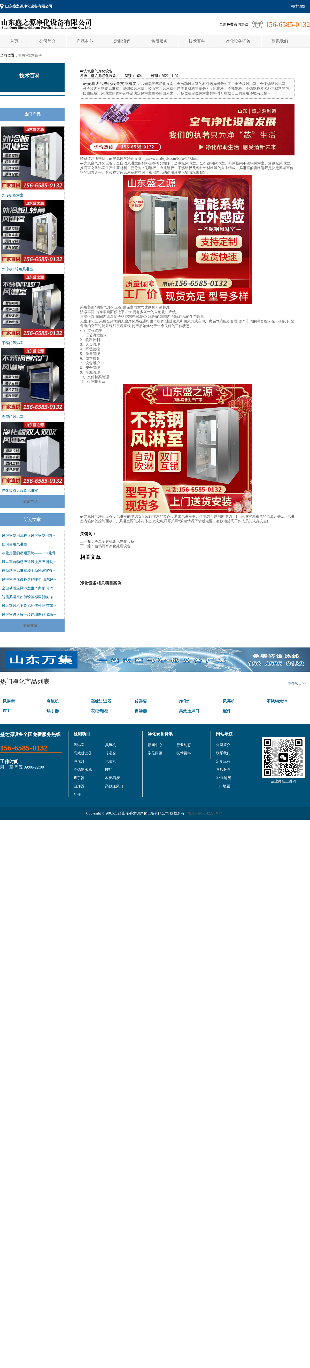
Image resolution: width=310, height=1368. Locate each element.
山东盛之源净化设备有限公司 (28, 6)
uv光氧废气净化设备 (125, 159)
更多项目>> (297, 683)
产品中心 (84, 41)
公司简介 (47, 41)
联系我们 (280, 41)
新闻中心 (155, 745)
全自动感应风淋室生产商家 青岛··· (29, 588)
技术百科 (197, 41)
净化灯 (185, 701)
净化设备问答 (238, 41)
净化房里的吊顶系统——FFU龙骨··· (30, 553)
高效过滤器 (101, 701)
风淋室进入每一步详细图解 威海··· (29, 614)
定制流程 (122, 41)
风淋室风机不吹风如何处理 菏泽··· (29, 606)
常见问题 (155, 753)
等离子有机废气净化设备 (114, 541)
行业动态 (183, 745)
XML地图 (223, 778)
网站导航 (224, 734)
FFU (7, 711)
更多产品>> (32, 502)
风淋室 (9, 701)
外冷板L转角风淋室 (17, 269)
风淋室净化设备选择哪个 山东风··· (29, 579)
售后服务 (159, 41)
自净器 (141, 711)
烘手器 (53, 711)
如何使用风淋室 (14, 544)
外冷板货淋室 (13, 195)
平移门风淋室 (13, 343)
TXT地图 (223, 786)
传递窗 (141, 701)
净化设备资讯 (160, 734)
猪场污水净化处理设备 (113, 546)
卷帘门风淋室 (13, 417)
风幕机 (229, 701)
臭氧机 (53, 701)
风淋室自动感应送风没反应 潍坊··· (29, 562)
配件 (227, 711)
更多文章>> (32, 626)
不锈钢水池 (277, 701)
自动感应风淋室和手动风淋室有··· (28, 571)
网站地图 (297, 6)
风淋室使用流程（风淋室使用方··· (28, 535)
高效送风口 (189, 711)
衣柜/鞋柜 (99, 711)
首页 (14, 41)
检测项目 (82, 734)
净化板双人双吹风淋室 (20, 491)
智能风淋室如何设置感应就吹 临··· (29, 597)
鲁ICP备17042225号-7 (205, 813)
